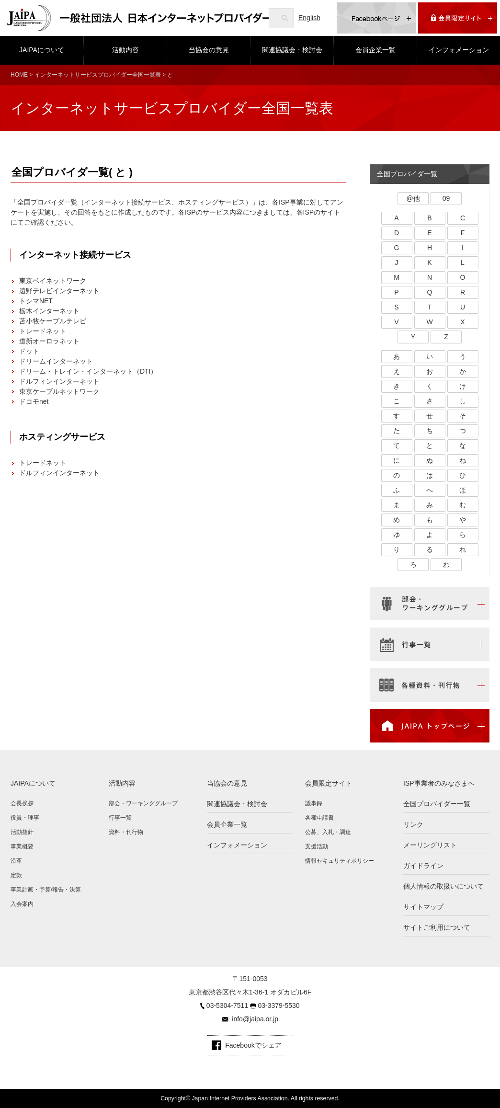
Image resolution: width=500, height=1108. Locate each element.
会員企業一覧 (375, 50)
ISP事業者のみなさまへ (439, 783)
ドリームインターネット (56, 361)
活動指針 (22, 832)
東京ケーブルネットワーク (59, 391)
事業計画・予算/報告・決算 (46, 889)
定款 (16, 875)
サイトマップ (423, 907)
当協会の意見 (209, 50)
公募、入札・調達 (328, 832)
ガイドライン (423, 865)
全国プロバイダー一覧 (436, 804)
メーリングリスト (430, 845)
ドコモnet (33, 401)
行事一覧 (120, 817)
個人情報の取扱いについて (443, 886)
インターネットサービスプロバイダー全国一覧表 (97, 74)
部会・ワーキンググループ (143, 803)
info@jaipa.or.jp (255, 1019)
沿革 (16, 860)
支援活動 (316, 846)
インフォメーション (459, 50)
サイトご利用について (436, 927)
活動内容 (125, 50)
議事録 (313, 803)
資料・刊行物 (126, 832)
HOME (19, 74)
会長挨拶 (22, 803)
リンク (413, 824)
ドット (29, 351)
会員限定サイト (328, 783)
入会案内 (22, 904)
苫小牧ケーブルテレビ (52, 321)
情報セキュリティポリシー (339, 860)
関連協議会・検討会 (292, 50)
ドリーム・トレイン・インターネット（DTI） (88, 371)
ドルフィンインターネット (59, 381)
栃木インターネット (49, 311)
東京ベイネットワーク (52, 281)
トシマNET (36, 301)
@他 (413, 198)
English (309, 18)
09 (446, 198)
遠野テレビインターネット (59, 291)
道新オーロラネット (49, 341)
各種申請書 (319, 817)
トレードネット (42, 331)
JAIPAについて (41, 50)
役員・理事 (25, 817)
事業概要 (22, 846)
